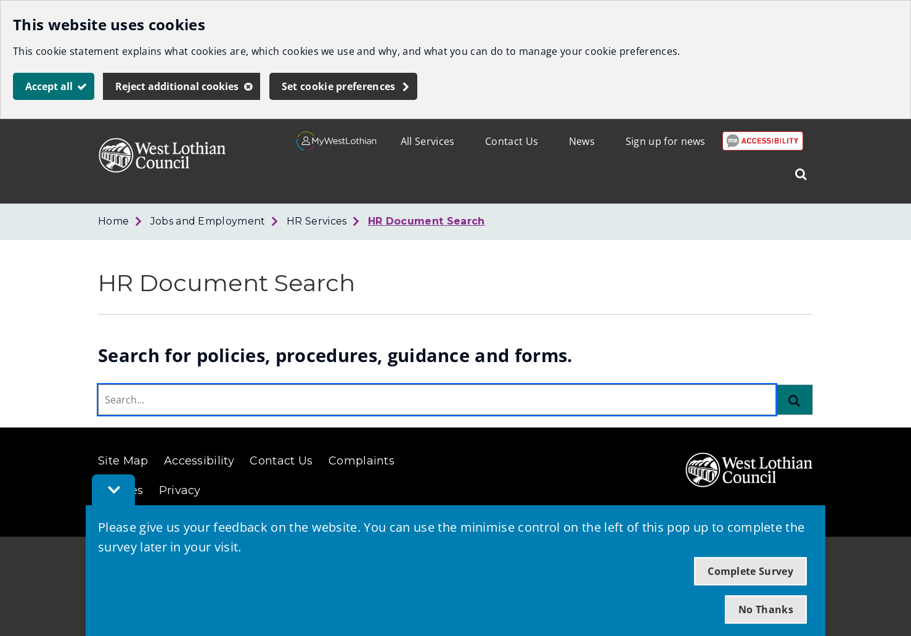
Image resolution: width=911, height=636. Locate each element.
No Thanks (765, 609)
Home (113, 221)
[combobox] (437, 399)
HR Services (317, 221)
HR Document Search (426, 221)
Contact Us (511, 141)
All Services (428, 141)
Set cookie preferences (339, 86)
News (582, 141)
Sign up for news (666, 141)
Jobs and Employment (208, 221)
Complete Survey (750, 571)
